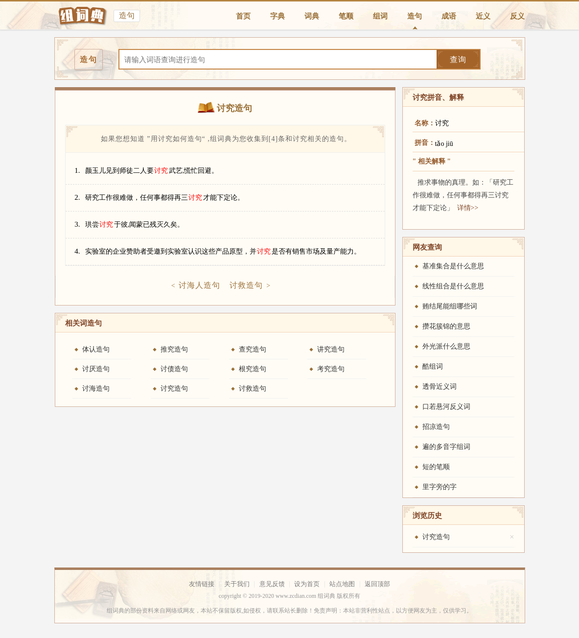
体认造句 (96, 349)
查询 (458, 59)
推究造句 (174, 349)
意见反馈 (272, 584)
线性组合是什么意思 (453, 286)
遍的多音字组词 (446, 446)
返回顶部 (377, 584)
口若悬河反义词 (446, 406)
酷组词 (432, 366)
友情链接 (201, 584)
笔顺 (346, 16)
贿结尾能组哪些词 (449, 306)
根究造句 (252, 369)
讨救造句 (246, 285)
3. (77, 224)
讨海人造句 (199, 285)
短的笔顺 (436, 467)
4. (77, 251)
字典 (277, 16)
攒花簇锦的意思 (446, 326)
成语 (448, 16)
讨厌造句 (96, 369)
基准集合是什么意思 (453, 266)
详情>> (468, 208)
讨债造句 (174, 369)
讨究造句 (174, 388)
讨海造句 (96, 388)
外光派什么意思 (446, 346)
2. (77, 197)
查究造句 (252, 349)
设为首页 (307, 584)
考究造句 (331, 369)
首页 (243, 16)
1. (77, 170)
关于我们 (237, 584)
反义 (517, 16)
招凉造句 (436, 426)
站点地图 (342, 584)
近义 (483, 16)
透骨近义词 (439, 386)
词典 (311, 16)
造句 (414, 16)
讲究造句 (331, 349)
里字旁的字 (439, 487)
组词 (380, 16)
